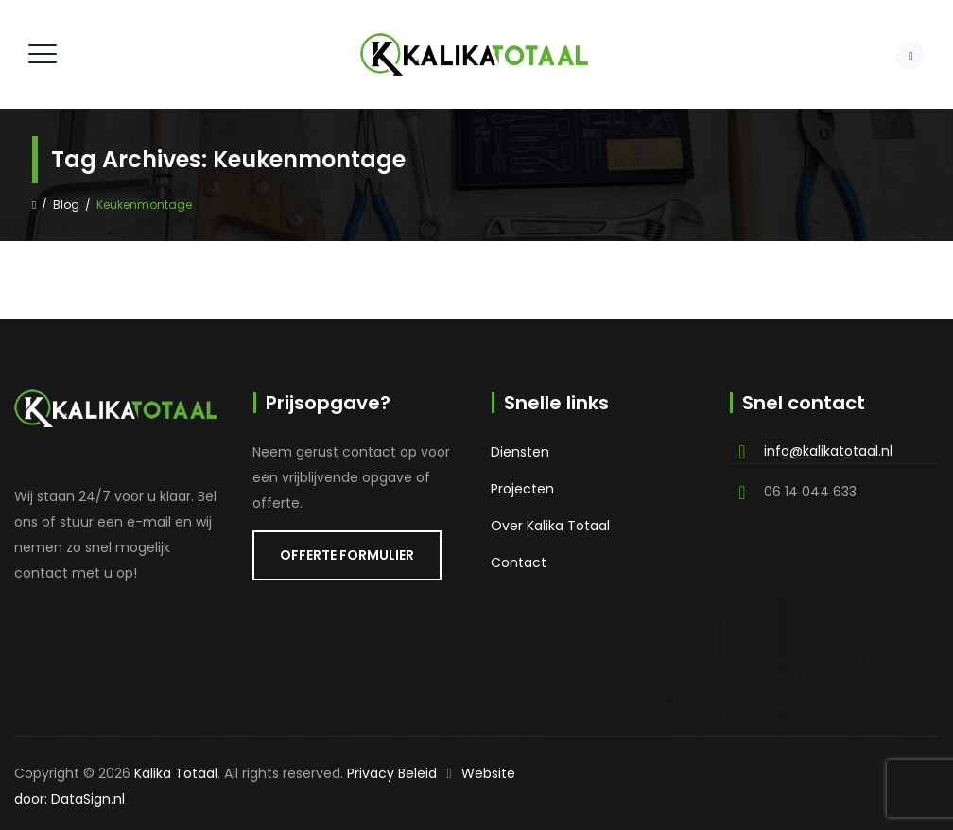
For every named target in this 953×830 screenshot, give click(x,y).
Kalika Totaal (175, 773)
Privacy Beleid (392, 773)
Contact (518, 562)
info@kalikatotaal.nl (828, 450)
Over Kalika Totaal (550, 525)
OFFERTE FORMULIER (347, 554)
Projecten (522, 488)
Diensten (520, 451)
